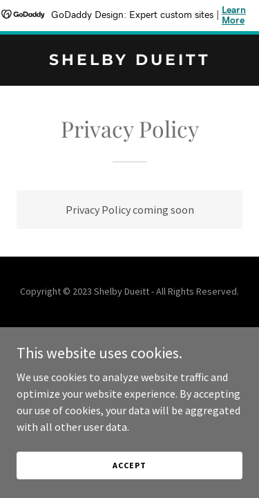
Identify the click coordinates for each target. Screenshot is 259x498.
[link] (129, 61)
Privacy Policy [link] (130, 330)
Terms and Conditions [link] (129, 348)
